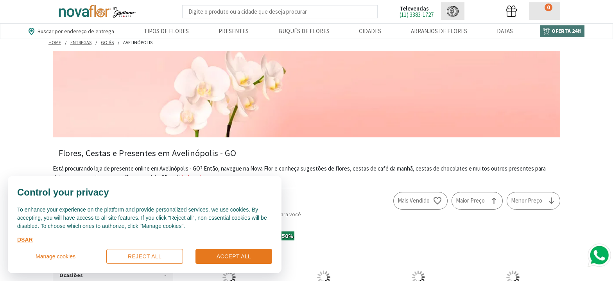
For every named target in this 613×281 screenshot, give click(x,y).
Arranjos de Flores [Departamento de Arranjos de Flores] (439, 31)
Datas (505, 31)
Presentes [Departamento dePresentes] (234, 31)
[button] (452, 11)
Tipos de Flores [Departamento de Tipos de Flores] (166, 31)
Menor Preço (526, 200)
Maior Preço (470, 200)
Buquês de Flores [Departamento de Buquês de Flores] (304, 31)
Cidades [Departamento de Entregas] (370, 31)
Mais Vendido (414, 200)
